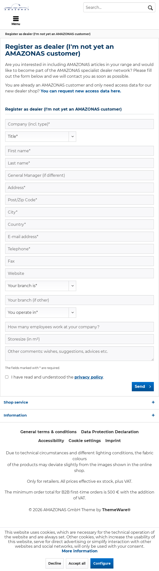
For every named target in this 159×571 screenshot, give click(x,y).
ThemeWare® (116, 510)
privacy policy (88, 377)
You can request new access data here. (81, 91)
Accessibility (51, 440)
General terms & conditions (48, 432)
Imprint (113, 440)
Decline (54, 563)
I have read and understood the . (57, 377)
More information (80, 551)
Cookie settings (85, 440)
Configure (101, 563)
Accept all (77, 563)
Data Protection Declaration (110, 432)
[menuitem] (16, 20)
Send (143, 386)
